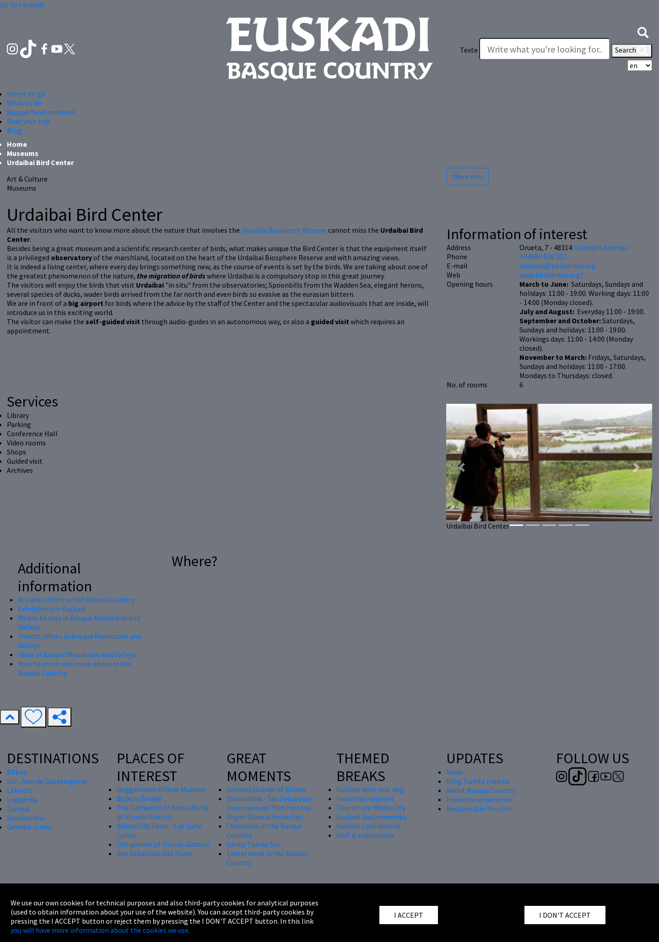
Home (17, 144)
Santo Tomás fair (254, 844)
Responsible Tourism (479, 808)
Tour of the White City (370, 807)
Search (631, 50)
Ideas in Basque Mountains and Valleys (77, 654)
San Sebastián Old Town (154, 853)
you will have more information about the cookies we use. (100, 930)
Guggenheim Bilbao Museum (161, 789)
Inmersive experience (479, 799)
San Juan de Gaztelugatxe (47, 781)
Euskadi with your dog (370, 789)
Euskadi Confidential (368, 825)
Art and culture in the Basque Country (76, 599)
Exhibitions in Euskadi (52, 608)
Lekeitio (19, 790)
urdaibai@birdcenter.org (557, 265)
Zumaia (18, 808)
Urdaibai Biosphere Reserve (284, 230)
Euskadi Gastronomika (371, 816)
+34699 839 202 (543, 256)
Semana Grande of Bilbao (266, 789)
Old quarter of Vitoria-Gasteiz (163, 844)
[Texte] (544, 49)
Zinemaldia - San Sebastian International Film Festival (269, 803)
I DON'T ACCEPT (565, 915)
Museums (22, 153)
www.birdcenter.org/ (551, 274)
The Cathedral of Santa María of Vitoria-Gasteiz (162, 812)
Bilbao (17, 771)
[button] (642, 31)
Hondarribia (25, 817)
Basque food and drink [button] (41, 112)
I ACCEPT (408, 915)
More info (468, 176)
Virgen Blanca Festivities (265, 816)
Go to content (22, 4)
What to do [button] (24, 102)
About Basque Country (481, 790)
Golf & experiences (365, 835)
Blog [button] (14, 130)
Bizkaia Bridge (139, 798)
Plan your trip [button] (28, 121)
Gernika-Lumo (29, 826)
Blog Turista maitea (477, 781)
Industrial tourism (365, 798)
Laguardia (22, 799)
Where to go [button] (26, 93)
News (454, 771)
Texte (469, 49)
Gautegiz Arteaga (600, 247)
